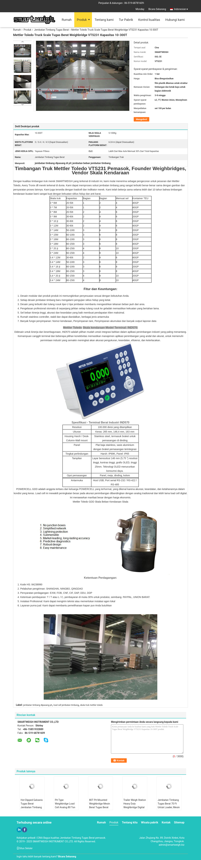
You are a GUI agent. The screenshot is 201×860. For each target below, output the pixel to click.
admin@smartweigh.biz (171, 844)
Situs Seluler (25, 848)
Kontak (166, 822)
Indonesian (181, 9)
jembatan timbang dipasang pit (37, 705)
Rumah (67, 20)
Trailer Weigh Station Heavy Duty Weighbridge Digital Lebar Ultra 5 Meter (134, 805)
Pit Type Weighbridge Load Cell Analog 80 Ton (65, 804)
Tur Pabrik (126, 20)
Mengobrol (141, 119)
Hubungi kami (175, 20)
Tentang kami (104, 20)
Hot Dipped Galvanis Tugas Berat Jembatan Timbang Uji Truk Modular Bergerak (32, 807)
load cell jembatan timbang (66, 705)
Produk (82, 20)
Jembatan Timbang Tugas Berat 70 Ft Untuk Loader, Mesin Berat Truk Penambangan (169, 807)
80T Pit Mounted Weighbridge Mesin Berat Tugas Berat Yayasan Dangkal (99, 805)
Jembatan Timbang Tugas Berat (51, 29)
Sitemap (179, 822)
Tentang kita (130, 822)
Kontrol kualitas (149, 20)
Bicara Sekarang (157, 9)
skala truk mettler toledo (91, 705)
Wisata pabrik (149, 822)
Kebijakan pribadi (26, 837)
